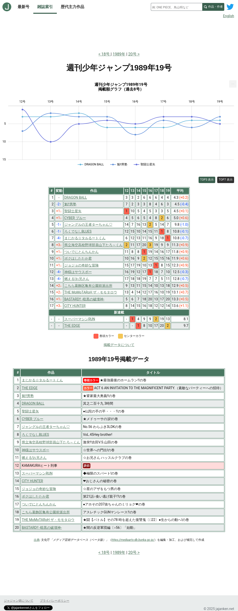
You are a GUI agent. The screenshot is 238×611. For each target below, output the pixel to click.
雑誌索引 (45, 6)
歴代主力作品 (72, 6)
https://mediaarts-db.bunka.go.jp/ (133, 540)
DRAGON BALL (33, 403)
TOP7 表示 (226, 179)
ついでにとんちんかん (39, 504)
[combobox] (176, 7)
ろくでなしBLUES (35, 435)
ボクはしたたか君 (35, 496)
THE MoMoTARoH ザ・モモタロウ (48, 520)
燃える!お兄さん (34, 458)
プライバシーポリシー (54, 600)
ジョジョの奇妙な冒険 (39, 489)
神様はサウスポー (35, 450)
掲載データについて (119, 345)
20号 (132, 54)
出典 (37, 540)
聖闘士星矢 (30, 411)
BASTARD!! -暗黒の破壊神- (42, 528)
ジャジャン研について (18, 600)
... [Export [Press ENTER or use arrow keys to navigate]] (233, 82)
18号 (106, 54)
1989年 (119, 54)
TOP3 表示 (207, 179)
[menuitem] (233, 84)
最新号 (23, 6)
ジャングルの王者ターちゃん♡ (46, 427)
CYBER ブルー (32, 419)
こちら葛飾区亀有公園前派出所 (46, 512)
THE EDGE (29, 388)
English (228, 16)
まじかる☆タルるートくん (42, 380)
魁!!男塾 (28, 396)
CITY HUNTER (32, 481)
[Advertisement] (119, 34)
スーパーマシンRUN (37, 473)
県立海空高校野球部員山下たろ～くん (51, 442)
